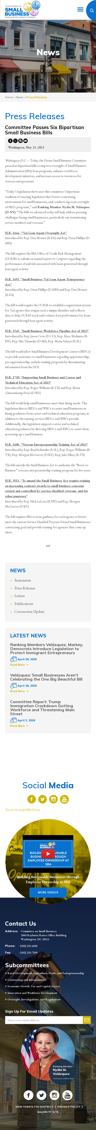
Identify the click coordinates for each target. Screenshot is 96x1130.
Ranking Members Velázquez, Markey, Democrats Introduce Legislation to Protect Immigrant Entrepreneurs (46, 648)
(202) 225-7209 (28, 952)
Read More (17, 664)
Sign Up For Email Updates (29, 1011)
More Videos (48, 892)
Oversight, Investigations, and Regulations (34, 999)
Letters (19, 595)
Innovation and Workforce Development (32, 993)
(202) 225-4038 (28, 946)
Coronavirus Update (29, 611)
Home (9, 97)
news (19, 97)
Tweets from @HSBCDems (22, 810)
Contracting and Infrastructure (26, 980)
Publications (23, 603)
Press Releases (24, 588)
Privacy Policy (69, 1106)
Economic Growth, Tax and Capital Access (33, 986)
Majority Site (48, 1111)
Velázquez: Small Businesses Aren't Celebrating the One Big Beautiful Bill (46, 677)
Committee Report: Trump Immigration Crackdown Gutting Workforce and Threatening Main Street (42, 707)
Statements (22, 580)
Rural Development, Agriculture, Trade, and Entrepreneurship (45, 973)
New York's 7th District (34, 1106)
